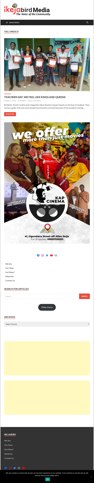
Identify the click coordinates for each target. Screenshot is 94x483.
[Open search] (87, 22)
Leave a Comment (34, 101)
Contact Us (10, 280)
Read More (9, 113)
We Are (8, 264)
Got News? (10, 272)
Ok (48, 479)
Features (7, 94)
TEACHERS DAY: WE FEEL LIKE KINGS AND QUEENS (34, 97)
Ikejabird (23, 101)
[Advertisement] (47, 358)
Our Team (9, 268)
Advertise (9, 276)
